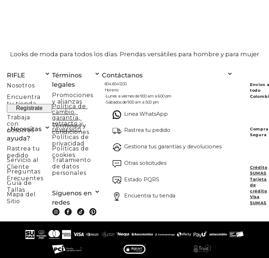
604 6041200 (116, 83)
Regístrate (29, 108)
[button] (29, 150)
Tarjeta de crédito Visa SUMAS (258, 191)
